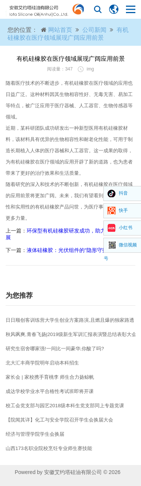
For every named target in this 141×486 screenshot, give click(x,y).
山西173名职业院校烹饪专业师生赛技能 (49, 448)
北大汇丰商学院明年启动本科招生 (42, 363)
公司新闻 (94, 30)
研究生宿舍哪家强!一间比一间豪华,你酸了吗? (55, 348)
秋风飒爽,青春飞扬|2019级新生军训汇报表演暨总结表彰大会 (71, 334)
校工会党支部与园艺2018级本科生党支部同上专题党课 (65, 405)
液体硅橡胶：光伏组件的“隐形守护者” (70, 250)
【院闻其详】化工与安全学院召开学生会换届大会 (59, 420)
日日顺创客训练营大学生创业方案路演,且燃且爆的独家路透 (70, 320)
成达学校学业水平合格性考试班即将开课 (50, 391)
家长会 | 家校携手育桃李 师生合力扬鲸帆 (50, 377)
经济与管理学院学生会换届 (35, 434)
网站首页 (60, 30)
